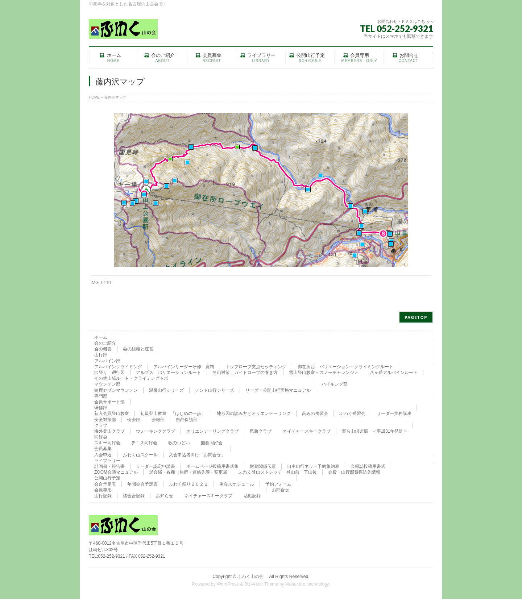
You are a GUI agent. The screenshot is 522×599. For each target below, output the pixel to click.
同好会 (100, 437)
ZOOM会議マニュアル (116, 472)
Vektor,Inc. (295, 584)
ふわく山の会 (252, 576)
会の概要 (103, 349)
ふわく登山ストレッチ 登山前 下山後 (278, 472)
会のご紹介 (105, 343)
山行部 (100, 354)
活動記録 (252, 495)
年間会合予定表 (142, 484)
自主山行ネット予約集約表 (313, 466)
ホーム (100, 337)
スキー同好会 (107, 442)
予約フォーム (278, 484)
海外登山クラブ (109, 431)
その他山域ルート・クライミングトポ (131, 378)
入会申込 (103, 454)
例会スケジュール (236, 484)
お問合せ (280, 489)
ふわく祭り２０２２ (188, 484)
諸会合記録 (134, 495)
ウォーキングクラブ (155, 431)
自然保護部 (187, 419)
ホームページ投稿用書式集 (212, 466)
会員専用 (103, 489)
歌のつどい (179, 442)
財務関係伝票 (263, 466)
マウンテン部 (107, 384)
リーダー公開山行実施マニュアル (278, 390)
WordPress (228, 584)
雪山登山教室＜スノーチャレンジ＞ (324, 372)
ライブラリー (107, 460)
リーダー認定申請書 (155, 466)
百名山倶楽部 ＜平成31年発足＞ (374, 431)
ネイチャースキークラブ (307, 431)
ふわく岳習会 (352, 413)
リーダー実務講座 (394, 413)
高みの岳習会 (315, 413)
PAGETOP (416, 317)
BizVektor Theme (261, 584)
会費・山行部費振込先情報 (354, 472)
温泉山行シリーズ (166, 390)
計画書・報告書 (109, 466)
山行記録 (103, 495)
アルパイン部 (107, 360)
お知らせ (164, 495)
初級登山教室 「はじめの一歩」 (173, 413)
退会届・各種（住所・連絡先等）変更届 (188, 472)
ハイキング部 (335, 384)
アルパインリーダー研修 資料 (183, 366)
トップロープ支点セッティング (255, 366)
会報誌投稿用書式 (368, 466)
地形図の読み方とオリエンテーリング (254, 413)
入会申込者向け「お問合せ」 (197, 454)
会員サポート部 (109, 401)
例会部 (133, 419)
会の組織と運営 (138, 349)
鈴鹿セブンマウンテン (116, 390)
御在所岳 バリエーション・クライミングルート (345, 366)
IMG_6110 (101, 282)
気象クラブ (261, 431)
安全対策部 (105, 419)
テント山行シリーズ (214, 390)
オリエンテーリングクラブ (212, 431)
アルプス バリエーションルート (168, 372)
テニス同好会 (144, 442)
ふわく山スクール (140, 454)
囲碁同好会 (212, 442)
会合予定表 (105, 484)
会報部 (158, 419)
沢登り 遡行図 (109, 372)
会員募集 (103, 448)
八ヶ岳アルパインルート (394, 372)
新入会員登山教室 (111, 413)
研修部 (100, 407)
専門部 (100, 396)
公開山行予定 (107, 478)
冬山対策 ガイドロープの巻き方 (245, 372)
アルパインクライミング (118, 366)
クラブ (100, 425)
